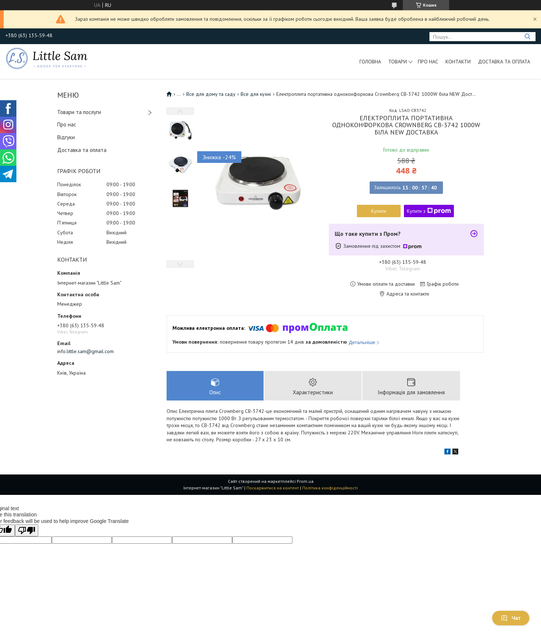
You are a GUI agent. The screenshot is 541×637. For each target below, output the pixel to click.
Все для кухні (256, 94)
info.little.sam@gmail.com (85, 351)
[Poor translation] (26, 531)
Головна (370, 61)
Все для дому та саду (211, 94)
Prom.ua (305, 481)
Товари (397, 61)
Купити (378, 211)
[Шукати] (527, 36)
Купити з (429, 211)
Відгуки (66, 137)
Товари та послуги (79, 112)
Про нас (428, 61)
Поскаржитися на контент (272, 488)
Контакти (458, 61)
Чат (511, 618)
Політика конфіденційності (330, 488)
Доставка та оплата (504, 61)
